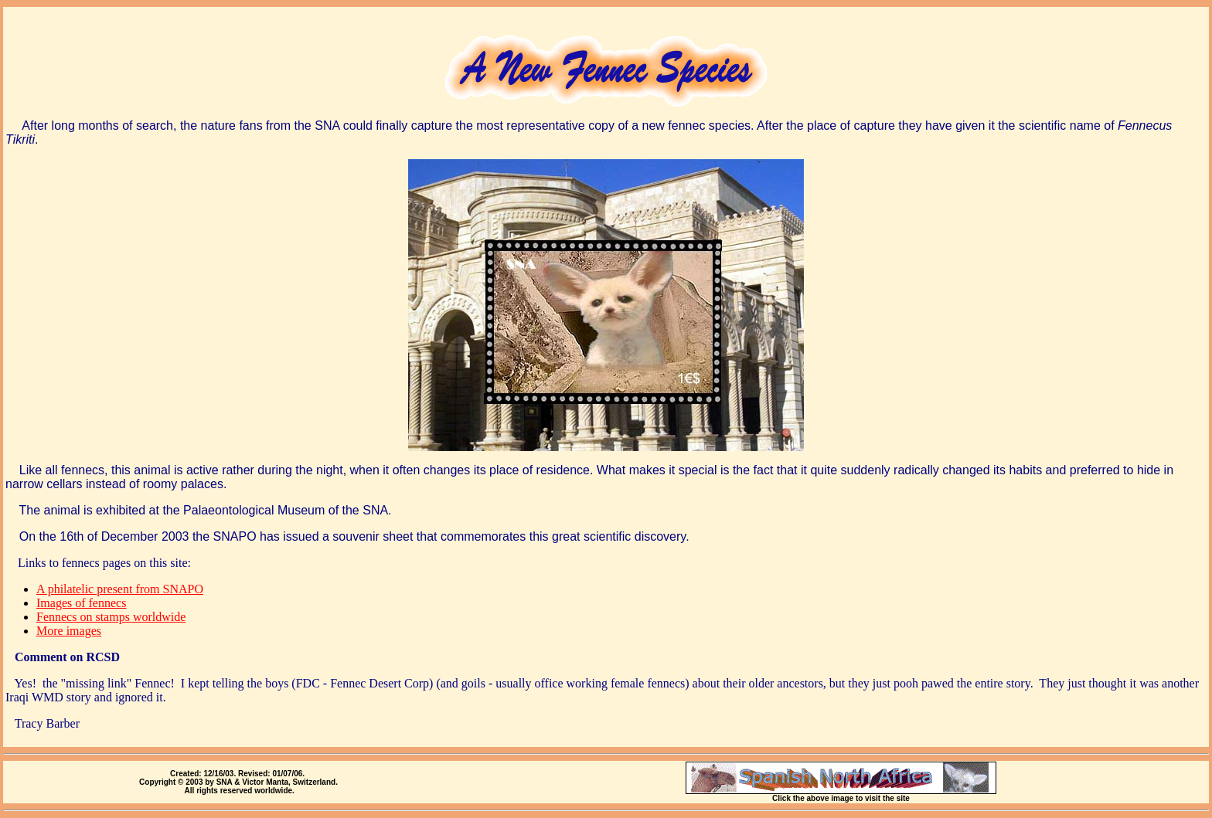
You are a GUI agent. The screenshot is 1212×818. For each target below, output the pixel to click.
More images (68, 630)
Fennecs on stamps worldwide (111, 616)
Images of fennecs (81, 602)
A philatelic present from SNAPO (119, 589)
